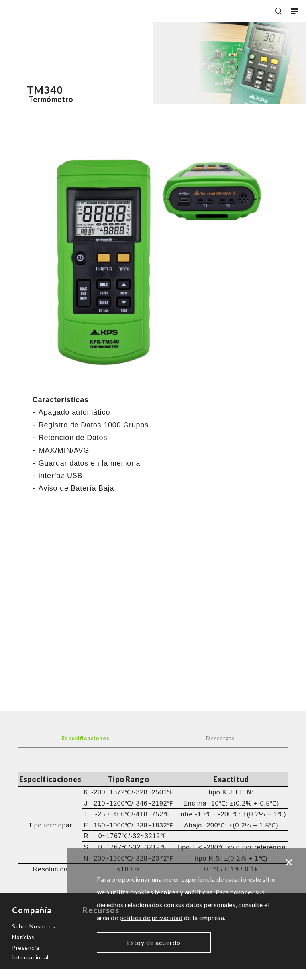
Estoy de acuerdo (153, 942)
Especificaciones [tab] (85, 738)
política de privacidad (151, 917)
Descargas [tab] (220, 738)
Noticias (23, 937)
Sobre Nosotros (33, 926)
